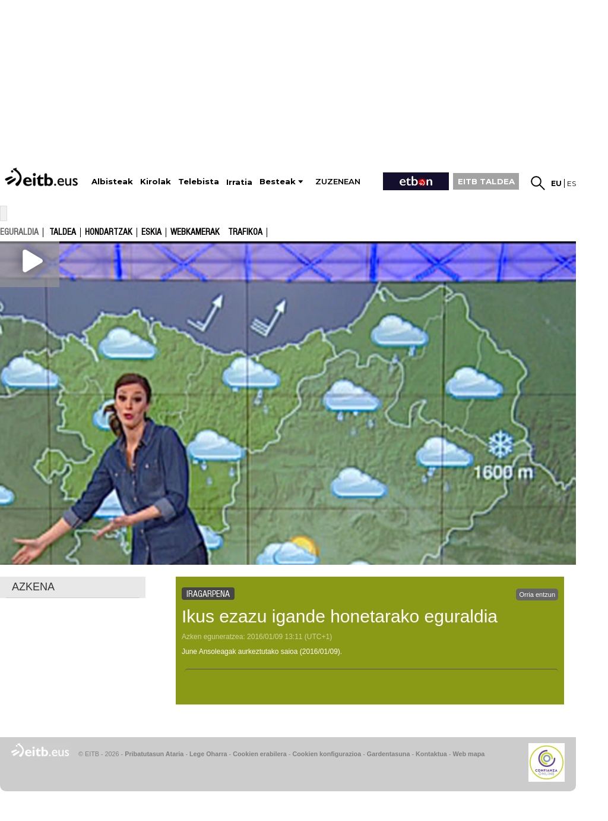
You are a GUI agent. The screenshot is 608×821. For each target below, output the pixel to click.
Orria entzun (537, 594)
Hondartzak (108, 232)
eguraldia (19, 232)
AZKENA (33, 587)
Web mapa (468, 753)
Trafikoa (245, 232)
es (571, 183)
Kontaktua (431, 753)
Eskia (151, 232)
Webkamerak (195, 232)
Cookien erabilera (260, 753)
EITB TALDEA (486, 181)
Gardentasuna (388, 753)
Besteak (277, 181)
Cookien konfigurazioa (326, 753)
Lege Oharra (208, 753)
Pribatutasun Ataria (154, 753)
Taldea (62, 232)
